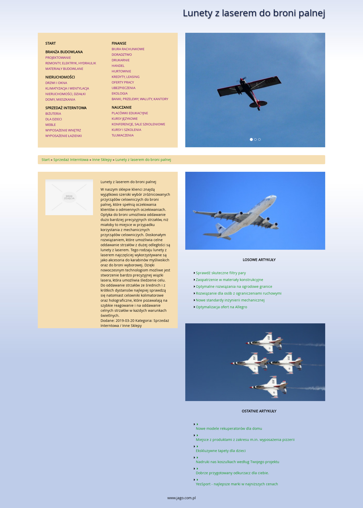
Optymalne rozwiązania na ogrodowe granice (234, 286)
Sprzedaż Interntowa (70, 159)
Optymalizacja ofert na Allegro (221, 306)
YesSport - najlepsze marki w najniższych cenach (237, 481)
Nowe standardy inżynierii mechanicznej (230, 300)
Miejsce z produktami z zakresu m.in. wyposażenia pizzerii (245, 437)
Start (46, 159)
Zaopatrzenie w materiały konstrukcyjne (229, 279)
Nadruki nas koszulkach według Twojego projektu (237, 459)
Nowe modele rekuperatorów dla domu (229, 426)
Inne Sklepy (102, 159)
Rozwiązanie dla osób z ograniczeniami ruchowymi (239, 293)
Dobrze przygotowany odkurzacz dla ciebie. (232, 470)
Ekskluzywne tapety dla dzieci (221, 448)
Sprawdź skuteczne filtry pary (221, 272)
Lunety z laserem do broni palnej (143, 159)
